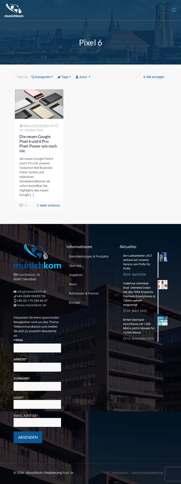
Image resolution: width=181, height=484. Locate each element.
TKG (105, 473)
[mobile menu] (174, 10)
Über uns (75, 265)
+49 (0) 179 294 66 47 (32, 300)
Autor (83, 77)
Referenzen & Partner (84, 293)
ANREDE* (20, 359)
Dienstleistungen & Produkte (88, 256)
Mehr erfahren (50, 205)
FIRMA (18, 340)
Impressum (120, 473)
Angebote (75, 275)
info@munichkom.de (31, 291)
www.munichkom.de (31, 305)
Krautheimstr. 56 (28, 275)
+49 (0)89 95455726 (31, 296)
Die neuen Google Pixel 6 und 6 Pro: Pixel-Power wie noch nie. (38, 143)
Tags (64, 77)
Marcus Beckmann (36, 125)
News (73, 284)
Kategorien (42, 77)
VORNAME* (22, 378)
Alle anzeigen (153, 77)
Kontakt (74, 302)
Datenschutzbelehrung (147, 473)
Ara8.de (67, 473)
